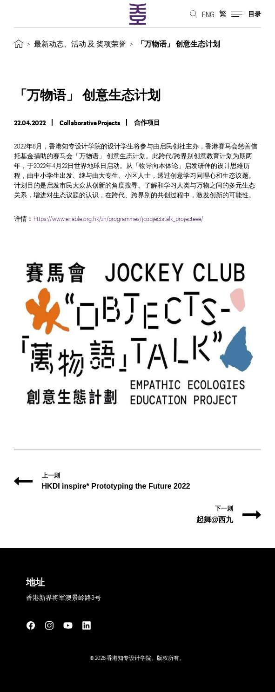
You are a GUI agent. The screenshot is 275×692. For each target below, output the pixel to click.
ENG (208, 14)
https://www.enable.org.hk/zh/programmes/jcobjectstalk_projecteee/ (118, 218)
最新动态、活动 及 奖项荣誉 (80, 43)
